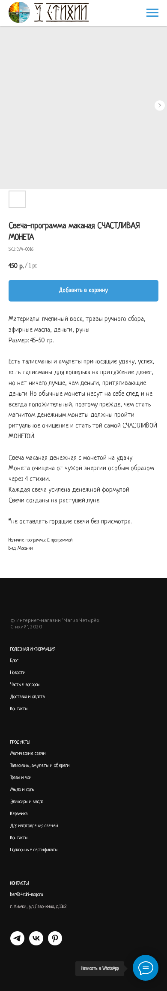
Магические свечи (28, 753)
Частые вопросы (25, 684)
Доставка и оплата (27, 696)
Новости (18, 672)
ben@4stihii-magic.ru (26, 894)
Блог (14, 660)
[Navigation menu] (152, 13)
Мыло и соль (22, 789)
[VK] (36, 943)
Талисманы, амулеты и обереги (40, 765)
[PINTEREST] (55, 943)
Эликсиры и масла (26, 801)
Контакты (19, 708)
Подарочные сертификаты (34, 850)
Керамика (18, 813)
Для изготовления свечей (34, 825)
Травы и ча (19, 777)
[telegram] (17, 943)
